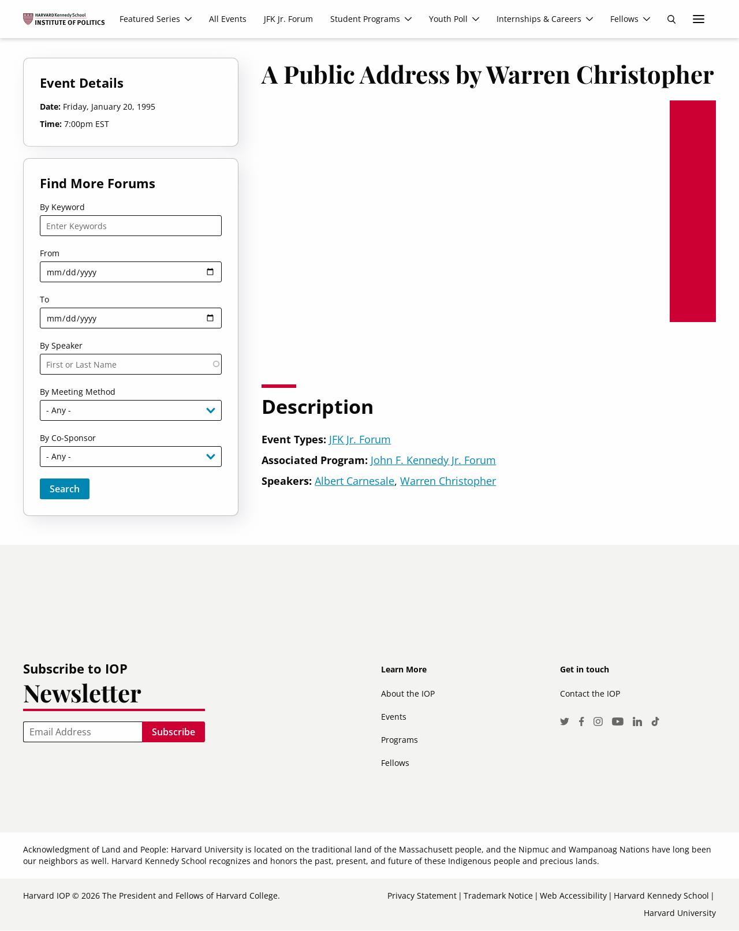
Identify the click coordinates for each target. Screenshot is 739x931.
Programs (399, 739)
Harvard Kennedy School (661, 895)
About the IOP (408, 693)
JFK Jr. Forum (360, 439)
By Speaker (61, 345)
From (49, 253)
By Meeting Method (77, 391)
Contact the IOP (590, 693)
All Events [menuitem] (228, 18)
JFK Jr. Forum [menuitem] (288, 18)
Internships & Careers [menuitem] (539, 18)
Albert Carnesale (354, 481)
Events (393, 716)
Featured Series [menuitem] (150, 18)
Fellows (395, 762)
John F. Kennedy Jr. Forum (433, 460)
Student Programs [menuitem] (365, 18)
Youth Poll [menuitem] (448, 18)
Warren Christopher (448, 481)
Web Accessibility (573, 895)
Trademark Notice (498, 895)
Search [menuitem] (671, 19)
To (44, 299)
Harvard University (680, 912)
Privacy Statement (422, 895)
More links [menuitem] (698, 19)
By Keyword (62, 206)
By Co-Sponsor (68, 437)
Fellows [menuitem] (624, 18)
